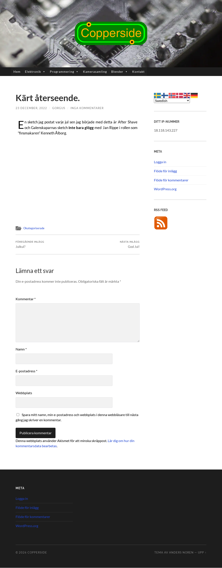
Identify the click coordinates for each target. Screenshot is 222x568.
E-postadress (26, 371)
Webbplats (24, 393)
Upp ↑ (202, 552)
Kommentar (26, 299)
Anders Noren (181, 552)
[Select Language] (172, 100)
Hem (17, 71)
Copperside (37, 552)
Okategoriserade (34, 228)
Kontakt (138, 71)
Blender (119, 71)
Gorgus (58, 108)
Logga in (160, 162)
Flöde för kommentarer (171, 180)
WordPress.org (165, 189)
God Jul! (130, 244)
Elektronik (35, 71)
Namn (21, 349)
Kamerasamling (95, 71)
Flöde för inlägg (165, 171)
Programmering (64, 71)
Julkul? (30, 244)
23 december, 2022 (31, 108)
